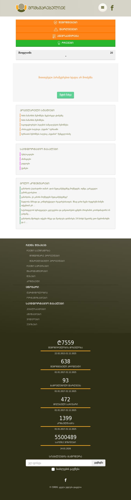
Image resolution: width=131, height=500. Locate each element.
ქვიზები (24, 168)
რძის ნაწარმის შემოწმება (32, 120)
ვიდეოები (25, 163)
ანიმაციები (26, 159)
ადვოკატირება (66, 36)
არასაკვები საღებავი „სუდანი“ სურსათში (39, 129)
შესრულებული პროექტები (47, 261)
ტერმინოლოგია (37, 293)
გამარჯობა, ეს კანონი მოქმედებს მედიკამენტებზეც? (44, 197)
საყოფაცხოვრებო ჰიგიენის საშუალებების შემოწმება (44, 124)
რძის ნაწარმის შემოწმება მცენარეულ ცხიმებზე (42, 115)
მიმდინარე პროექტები (44, 256)
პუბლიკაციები (27, 154)
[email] (59, 462)
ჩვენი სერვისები (38, 266)
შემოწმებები (65, 22)
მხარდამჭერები (37, 271)
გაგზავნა (98, 462)
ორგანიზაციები (37, 298)
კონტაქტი (33, 281)
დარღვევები (65, 29)
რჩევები (65, 43)
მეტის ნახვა (65, 95)
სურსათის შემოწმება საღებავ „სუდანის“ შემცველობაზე (46, 134)
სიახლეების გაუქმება (67, 469)
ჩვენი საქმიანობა (38, 251)
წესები (31, 276)
